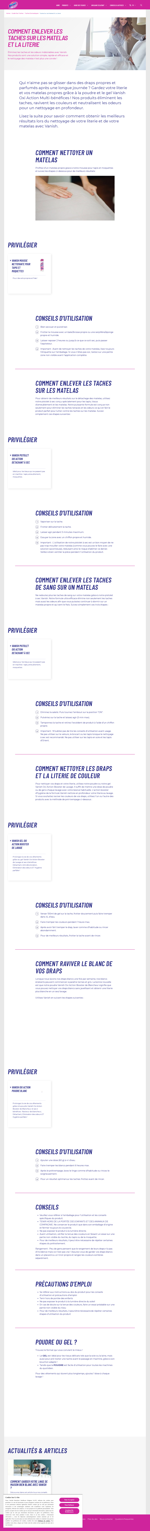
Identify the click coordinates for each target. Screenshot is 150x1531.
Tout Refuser (69, 1505)
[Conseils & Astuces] (117, 5)
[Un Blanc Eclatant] (98, 5)
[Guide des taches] (80, 5)
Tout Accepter (69, 1500)
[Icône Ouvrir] (141, 5)
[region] (42, 1511)
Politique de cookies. (44, 1521)
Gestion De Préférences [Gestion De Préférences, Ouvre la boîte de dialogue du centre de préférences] (69, 1511)
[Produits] (65, 5)
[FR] (132, 5)
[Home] (58, 5)
